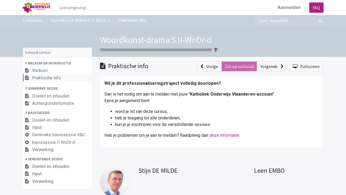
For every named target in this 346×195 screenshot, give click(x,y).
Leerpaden (33, 20)
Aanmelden (288, 7)
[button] (57, 63)
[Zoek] (319, 20)
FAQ (316, 7)
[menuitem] (73, 7)
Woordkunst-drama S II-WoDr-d (156, 39)
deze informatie (224, 135)
